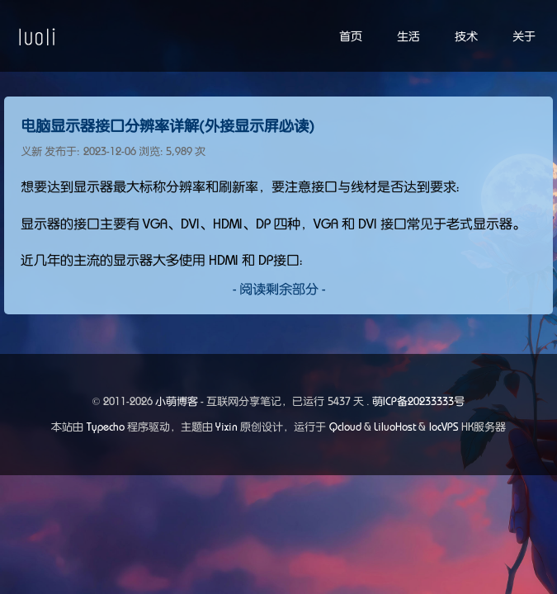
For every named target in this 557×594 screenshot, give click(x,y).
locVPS (444, 427)
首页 (350, 36)
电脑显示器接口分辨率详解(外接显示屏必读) (167, 126)
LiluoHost (395, 427)
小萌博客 (176, 401)
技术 (466, 36)
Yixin (226, 427)
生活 (408, 36)
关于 (524, 36)
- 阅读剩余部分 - (279, 288)
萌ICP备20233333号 (418, 401)
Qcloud (345, 427)
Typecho (106, 427)
